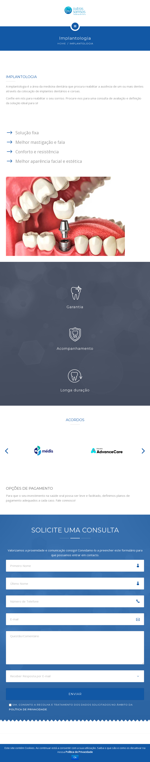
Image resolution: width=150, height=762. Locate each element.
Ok (75, 757)
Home (61, 43)
